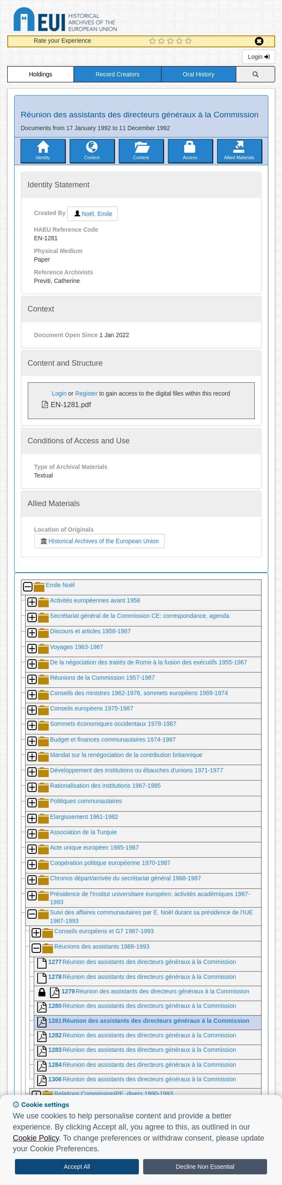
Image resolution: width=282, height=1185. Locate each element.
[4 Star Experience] (180, 41)
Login (258, 56)
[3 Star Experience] (171, 41)
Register (86, 393)
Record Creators (118, 74)
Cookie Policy (36, 1138)
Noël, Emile (92, 214)
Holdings (40, 74)
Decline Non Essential (205, 1166)
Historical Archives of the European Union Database (89, 20)
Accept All (77, 1166)
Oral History (198, 74)
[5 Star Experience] (189, 41)
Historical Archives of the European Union (99, 541)
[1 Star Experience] (153, 41)
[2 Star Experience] (162, 41)
